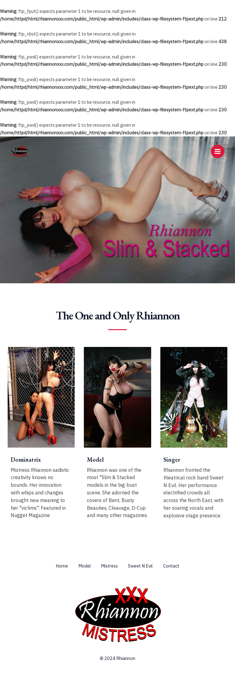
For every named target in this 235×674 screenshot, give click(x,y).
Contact (175, 566)
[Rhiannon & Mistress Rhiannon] (20, 151)
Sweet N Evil (142, 566)
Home (58, 566)
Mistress (109, 566)
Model (82, 566)
